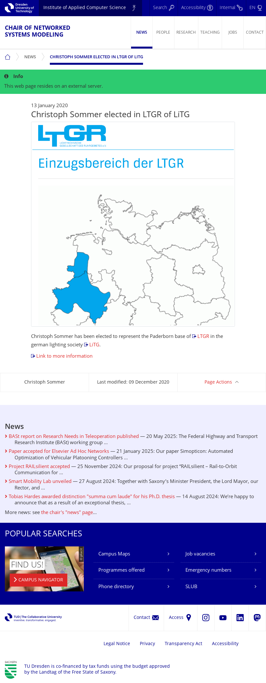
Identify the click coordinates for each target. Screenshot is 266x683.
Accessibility (225, 644)
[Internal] (231, 8)
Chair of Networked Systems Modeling (37, 32)
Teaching (210, 33)
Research (186, 33)
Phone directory (116, 587)
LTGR (203, 336)
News (141, 33)
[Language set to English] (256, 8)
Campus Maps (114, 554)
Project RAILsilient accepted (37, 467)
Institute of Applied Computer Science (84, 8)
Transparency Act (183, 644)
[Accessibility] (197, 8)
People (163, 33)
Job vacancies (200, 554)
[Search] (164, 8)
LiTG (94, 345)
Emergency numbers (208, 570)
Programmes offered (121, 570)
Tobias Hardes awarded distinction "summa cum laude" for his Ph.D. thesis (90, 497)
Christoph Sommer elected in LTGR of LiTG (96, 57)
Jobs (232, 33)
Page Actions (218, 382)
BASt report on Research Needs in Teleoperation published (72, 436)
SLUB (191, 587)
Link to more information (64, 356)
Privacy (147, 644)
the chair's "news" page (67, 512)
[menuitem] (141, 32)
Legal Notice (117, 644)
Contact (255, 33)
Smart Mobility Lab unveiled (38, 481)
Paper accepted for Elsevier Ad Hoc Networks (57, 451)
